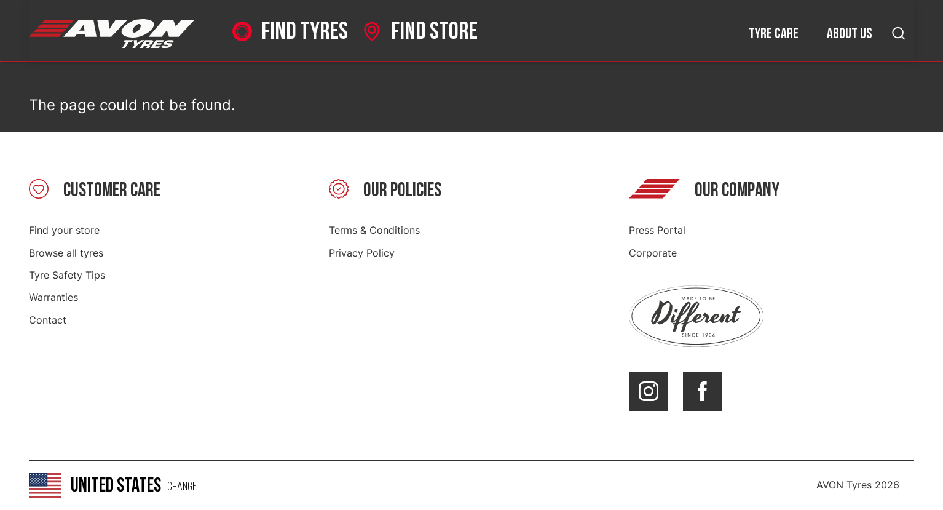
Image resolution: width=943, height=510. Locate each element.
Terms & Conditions (374, 230)
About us (849, 33)
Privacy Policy (362, 253)
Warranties (53, 297)
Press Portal (657, 230)
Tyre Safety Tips (67, 275)
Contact (47, 320)
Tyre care (774, 33)
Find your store (64, 230)
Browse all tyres (66, 253)
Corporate (653, 253)
